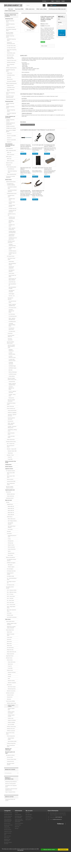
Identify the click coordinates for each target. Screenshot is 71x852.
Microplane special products (10, 764)
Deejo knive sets (10, 649)
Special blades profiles (12, 741)
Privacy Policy (18, 824)
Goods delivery (18, 814)
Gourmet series (10, 757)
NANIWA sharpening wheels (10, 104)
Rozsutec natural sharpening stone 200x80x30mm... (48, 169)
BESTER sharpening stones (10, 21)
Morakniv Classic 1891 (12, 450)
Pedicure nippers (11, 566)
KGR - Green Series (11, 596)
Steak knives (10, 453)
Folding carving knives (11, 743)
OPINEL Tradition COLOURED (11, 712)
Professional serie (10, 761)
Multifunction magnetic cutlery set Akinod (11, 627)
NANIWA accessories (11, 62)
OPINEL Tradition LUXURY (11, 716)
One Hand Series (10, 647)
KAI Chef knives (12, 314)
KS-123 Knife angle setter (38, 144)
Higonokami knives (9, 655)
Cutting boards (8, 464)
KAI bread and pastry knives (11, 329)
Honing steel (8, 164)
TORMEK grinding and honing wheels (10, 123)
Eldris (9, 678)
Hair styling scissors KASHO (10, 587)
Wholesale (17, 826)
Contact (16, 812)
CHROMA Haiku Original (12, 203)
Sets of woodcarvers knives (11, 746)
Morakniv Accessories (11, 690)
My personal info (29, 817)
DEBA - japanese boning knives (12, 229)
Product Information (9, 778)
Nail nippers (10, 564)
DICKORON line (11, 168)
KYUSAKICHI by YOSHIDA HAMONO (11, 184)
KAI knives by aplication (10, 298)
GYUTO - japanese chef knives (12, 392)
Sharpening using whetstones (11, 781)
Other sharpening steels (11, 174)
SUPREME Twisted (12, 367)
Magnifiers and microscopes (8, 749)
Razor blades (10, 555)
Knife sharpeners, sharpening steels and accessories (9, 145)
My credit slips (29, 814)
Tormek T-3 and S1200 (11, 139)
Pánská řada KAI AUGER (10, 573)
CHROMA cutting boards (12, 248)
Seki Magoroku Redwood (11, 271)
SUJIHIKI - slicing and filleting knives (12, 427)
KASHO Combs (10, 615)
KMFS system (8, 156)
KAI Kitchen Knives (10, 256)
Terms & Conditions (19, 823)
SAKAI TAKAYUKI (10, 406)
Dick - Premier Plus (10, 443)
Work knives (9, 684)
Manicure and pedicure (10, 557)
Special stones (10, 79)
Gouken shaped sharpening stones (10, 58)
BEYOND (10, 370)
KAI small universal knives (12, 302)
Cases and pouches (11, 549)
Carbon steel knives (11, 439)
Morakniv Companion (12, 682)
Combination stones (11, 75)
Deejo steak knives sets (11, 651)
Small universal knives (12, 410)
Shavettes (9, 531)
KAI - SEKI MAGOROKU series (11, 579)
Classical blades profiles (11, 739)
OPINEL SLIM (10, 718)
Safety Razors (9, 516)
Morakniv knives (9, 657)
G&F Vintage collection (12, 520)
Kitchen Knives (8, 179)
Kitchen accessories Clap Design (10, 462)
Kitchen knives (10, 659)
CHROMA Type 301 (12, 208)
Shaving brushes (11, 553)
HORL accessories (10, 154)
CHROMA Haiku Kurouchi (12, 206)
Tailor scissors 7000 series (11, 477)
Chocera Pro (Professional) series (11, 43)
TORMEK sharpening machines (10, 120)
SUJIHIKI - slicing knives (12, 395)
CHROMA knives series (11, 196)
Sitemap (16, 828)
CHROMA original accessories (11, 242)
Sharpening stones (9, 18)
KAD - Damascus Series (11, 590)
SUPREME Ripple (12, 365)
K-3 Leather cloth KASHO (38, 167)
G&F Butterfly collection (10, 523)
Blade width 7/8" (11, 512)
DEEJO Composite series (10, 635)
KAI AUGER (10, 529)
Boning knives (11, 397)
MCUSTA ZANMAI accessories (11, 400)
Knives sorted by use (11, 408)
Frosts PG (10, 457)
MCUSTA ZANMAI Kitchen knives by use (12, 379)
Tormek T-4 (9, 137)
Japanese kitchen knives (11, 181)
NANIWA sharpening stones (10, 36)
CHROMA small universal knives (12, 218)
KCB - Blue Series (10, 602)
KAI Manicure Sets (10, 584)
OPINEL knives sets (11, 728)
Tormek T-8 (9, 133)
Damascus (9, 699)
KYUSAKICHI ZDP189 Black (12, 187)
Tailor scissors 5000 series (11, 473)
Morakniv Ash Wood (11, 672)
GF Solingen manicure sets (11, 582)
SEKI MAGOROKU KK (12, 284)
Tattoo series (9, 645)
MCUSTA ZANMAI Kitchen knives (10, 342)
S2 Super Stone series (11, 45)
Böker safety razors (11, 518)
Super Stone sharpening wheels (11, 50)
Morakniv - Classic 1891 (11, 448)
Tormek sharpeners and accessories (10, 117)
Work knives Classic (12, 686)
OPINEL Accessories (11, 730)
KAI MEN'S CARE (10, 576)
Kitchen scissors (10, 479)
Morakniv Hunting (11, 680)
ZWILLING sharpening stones (10, 93)
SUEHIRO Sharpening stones (10, 70)
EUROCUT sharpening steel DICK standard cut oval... (25, 146)
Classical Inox (9, 697)
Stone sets (9, 77)
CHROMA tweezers (12, 250)
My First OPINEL (11, 724)
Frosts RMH (10, 459)
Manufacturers (10, 769)
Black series (9, 643)
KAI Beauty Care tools (11, 570)
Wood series (9, 641)
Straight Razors (10, 504)
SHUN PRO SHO (12, 281)
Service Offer (9, 797)
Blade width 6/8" (11, 510)
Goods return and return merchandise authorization (19, 820)
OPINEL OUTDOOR (12, 720)
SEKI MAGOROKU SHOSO (12, 264)
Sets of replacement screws (11, 484)
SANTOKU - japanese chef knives (11, 221)
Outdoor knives (10, 670)
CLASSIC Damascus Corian (12, 357)
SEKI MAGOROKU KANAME (12, 288)
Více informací (20, 850)
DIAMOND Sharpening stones (11, 40)
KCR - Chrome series (11, 604)
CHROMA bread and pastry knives (13, 238)
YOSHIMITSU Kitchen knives (11, 404)
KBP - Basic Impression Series (11, 610)
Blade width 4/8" (11, 506)
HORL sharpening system (11, 150)
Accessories (9, 533)
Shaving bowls (10, 540)
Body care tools (8, 500)
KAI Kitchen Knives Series (11, 259)
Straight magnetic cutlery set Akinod (11, 624)
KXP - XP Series (10, 594)
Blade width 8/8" (11, 514)
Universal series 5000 (11, 481)
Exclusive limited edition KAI (11, 336)
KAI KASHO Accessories (11, 617)
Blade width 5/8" (11, 508)
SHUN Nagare (11, 293)
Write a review (44, 45)
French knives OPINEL (10, 701)
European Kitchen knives (11, 441)
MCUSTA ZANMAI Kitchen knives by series (11, 346)
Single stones (9, 73)
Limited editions (12, 376)
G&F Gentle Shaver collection (11, 527)
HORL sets (9, 152)
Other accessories (11, 547)
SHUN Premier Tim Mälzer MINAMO (12, 279)
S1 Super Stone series (11, 47)
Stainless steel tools (11, 494)
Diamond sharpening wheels (11, 110)
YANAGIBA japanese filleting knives (12, 324)
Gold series (9, 639)
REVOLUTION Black (13, 372)
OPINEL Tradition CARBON (11, 706)
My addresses (28, 816)
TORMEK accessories (10, 126)
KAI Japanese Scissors (10, 470)
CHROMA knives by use (11, 214)
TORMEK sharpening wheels (10, 107)
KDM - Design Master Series (11, 607)
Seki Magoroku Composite (11, 291)
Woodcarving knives (12, 688)
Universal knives (12, 381)
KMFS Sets (9, 158)
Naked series (9, 632)
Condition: (43, 25)
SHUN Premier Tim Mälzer (12, 276)
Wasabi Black (11, 261)
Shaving (7, 502)
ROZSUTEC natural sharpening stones (10, 97)
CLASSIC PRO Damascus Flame (12, 360)
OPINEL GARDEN (11, 722)
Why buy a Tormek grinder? (10, 783)
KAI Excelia (9, 613)
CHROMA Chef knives (12, 225)
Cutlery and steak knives (11, 437)
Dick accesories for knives (10, 446)
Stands (9, 551)
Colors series (9, 637)
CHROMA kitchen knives (11, 193)
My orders (28, 812)
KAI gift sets (10, 333)
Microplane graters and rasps (10, 752)
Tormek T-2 (9, 141)
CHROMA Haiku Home (12, 199)
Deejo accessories (10, 653)
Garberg (9, 674)
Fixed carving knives (11, 736)
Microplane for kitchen (10, 755)
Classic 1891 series (11, 662)
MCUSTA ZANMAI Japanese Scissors (9, 487)
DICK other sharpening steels (12, 172)
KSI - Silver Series (10, 600)
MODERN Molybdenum (11, 350)
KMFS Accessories (10, 160)
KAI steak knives (12, 331)
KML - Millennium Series (11, 592)
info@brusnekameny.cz (57, 819)
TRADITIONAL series (11, 52)
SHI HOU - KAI (11, 295)
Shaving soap (10, 542)
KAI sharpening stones (10, 27)
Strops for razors (9, 162)
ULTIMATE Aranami (12, 374)
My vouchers (28, 819)
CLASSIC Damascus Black (12, 353)
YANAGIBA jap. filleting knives (12, 235)
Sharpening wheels (9, 101)
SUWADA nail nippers (11, 562)
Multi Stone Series (10, 55)
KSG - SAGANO (10, 598)
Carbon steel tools (10, 496)
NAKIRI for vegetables (12, 412)
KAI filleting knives (12, 321)
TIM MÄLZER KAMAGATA (11, 267)
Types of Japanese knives (10, 791)
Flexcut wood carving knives (10, 733)
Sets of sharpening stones (10, 65)
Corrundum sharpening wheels (11, 114)
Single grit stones (10, 85)
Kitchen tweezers (8, 466)
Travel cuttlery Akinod (10, 621)
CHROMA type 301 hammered (12, 211)
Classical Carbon (10, 695)
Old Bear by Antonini (10, 692)
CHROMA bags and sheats (12, 253)
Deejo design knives (10, 629)
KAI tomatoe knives (12, 307)
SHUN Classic (11, 273)
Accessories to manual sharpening (10, 177)
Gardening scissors (9, 498)
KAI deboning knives (13, 316)
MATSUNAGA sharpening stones (11, 30)
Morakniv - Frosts (10, 455)
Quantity (60, 22)
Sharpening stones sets (10, 99)
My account (29, 810)
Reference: (43, 23)
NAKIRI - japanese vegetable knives (12, 305)
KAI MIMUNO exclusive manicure (11, 560)
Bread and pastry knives (11, 433)
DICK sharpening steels (11, 166)
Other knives (8, 619)
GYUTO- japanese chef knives (11, 418)
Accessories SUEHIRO (11, 81)
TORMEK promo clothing (11, 128)
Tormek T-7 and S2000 (11, 135)
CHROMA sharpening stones (10, 25)
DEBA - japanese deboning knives (12, 319)
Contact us (58, 1)
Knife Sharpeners (9, 148)
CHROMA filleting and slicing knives (12, 232)
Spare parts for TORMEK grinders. (11, 131)
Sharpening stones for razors (12, 536)
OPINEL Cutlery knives (11, 726)
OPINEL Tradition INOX (11, 709)
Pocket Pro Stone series (11, 60)
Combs (9, 538)
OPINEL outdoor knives (11, 703)
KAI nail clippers (10, 568)
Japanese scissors (9, 468)
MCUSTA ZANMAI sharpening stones (9, 33)
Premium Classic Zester (11, 759)
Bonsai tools (8, 491)
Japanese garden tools (10, 489)
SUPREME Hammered (11, 363)
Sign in (52, 1)
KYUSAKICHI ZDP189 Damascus (12, 191)
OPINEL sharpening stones (11, 67)
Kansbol (9, 676)
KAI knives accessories (10, 339)
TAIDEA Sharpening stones (11, 83)
